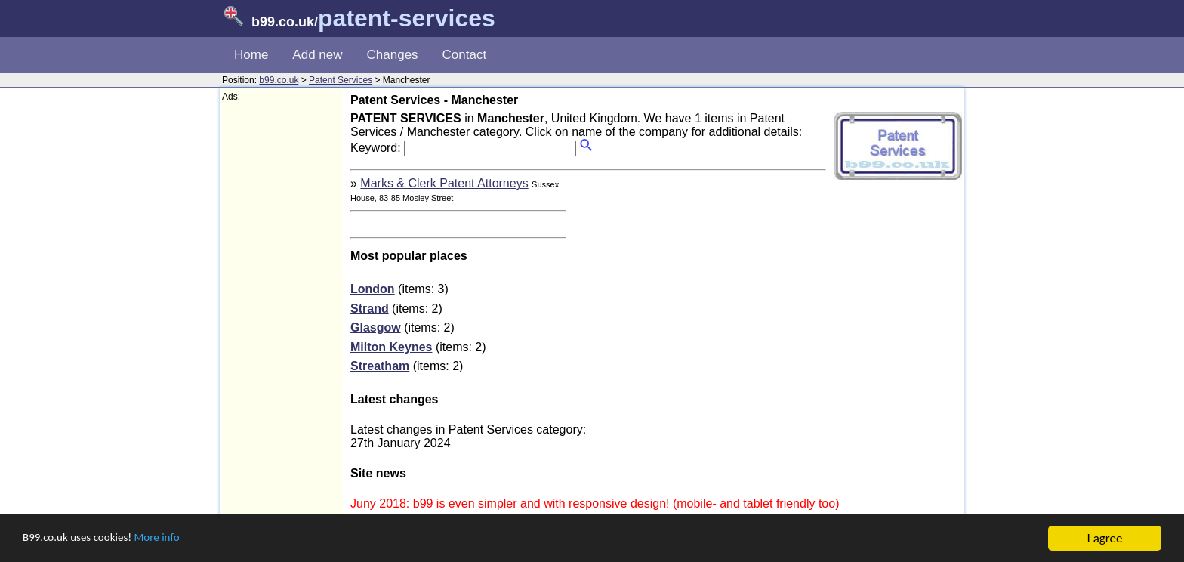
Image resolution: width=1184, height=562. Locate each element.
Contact (464, 55)
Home (251, 55)
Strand (369, 308)
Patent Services (340, 80)
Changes (392, 55)
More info (174, 539)
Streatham (379, 366)
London (372, 289)
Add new (317, 55)
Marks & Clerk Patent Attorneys (444, 183)
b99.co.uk (278, 80)
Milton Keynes (391, 347)
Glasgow (375, 327)
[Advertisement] (282, 329)
